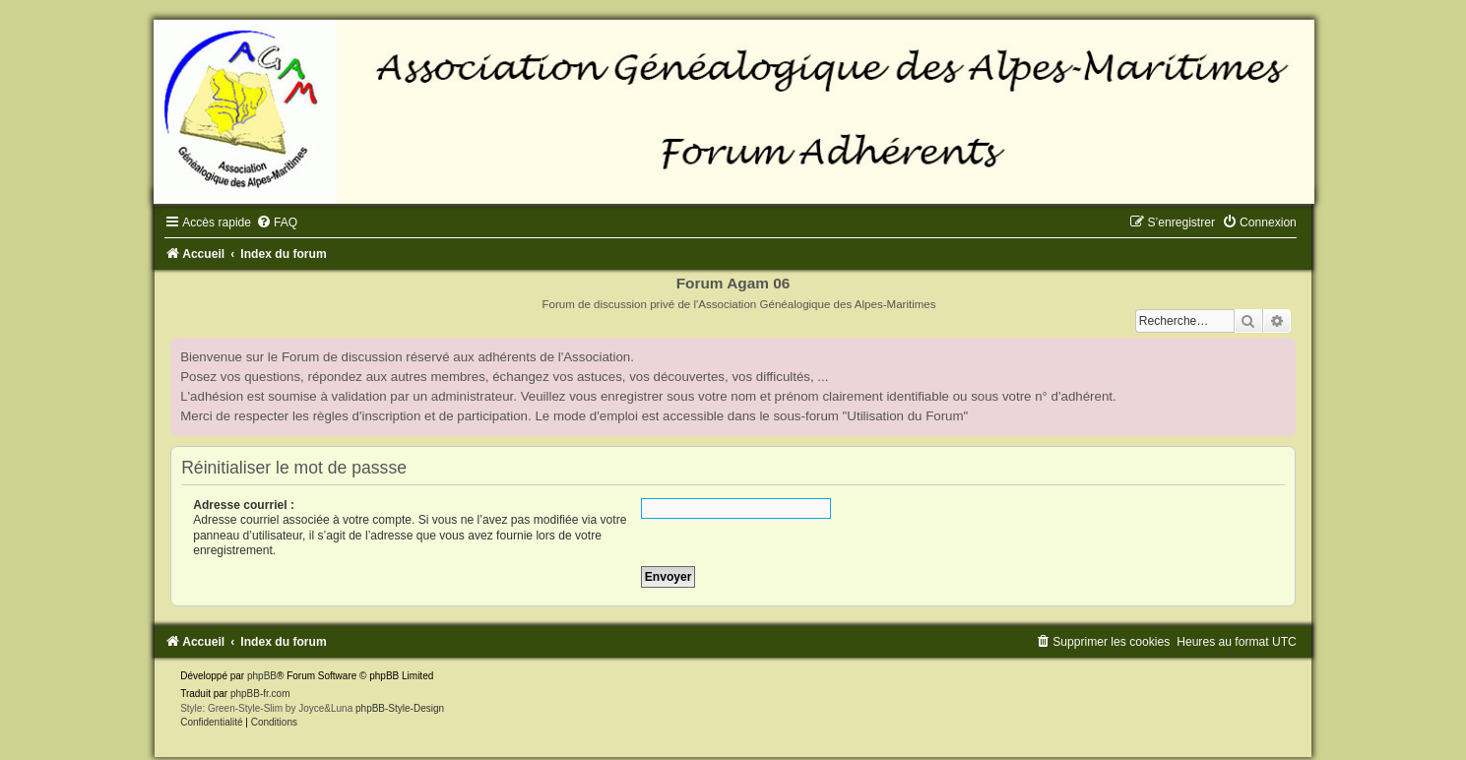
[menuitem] (276, 222)
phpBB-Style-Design (399, 708)
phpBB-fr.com (260, 693)
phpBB (262, 675)
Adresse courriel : (243, 505)
